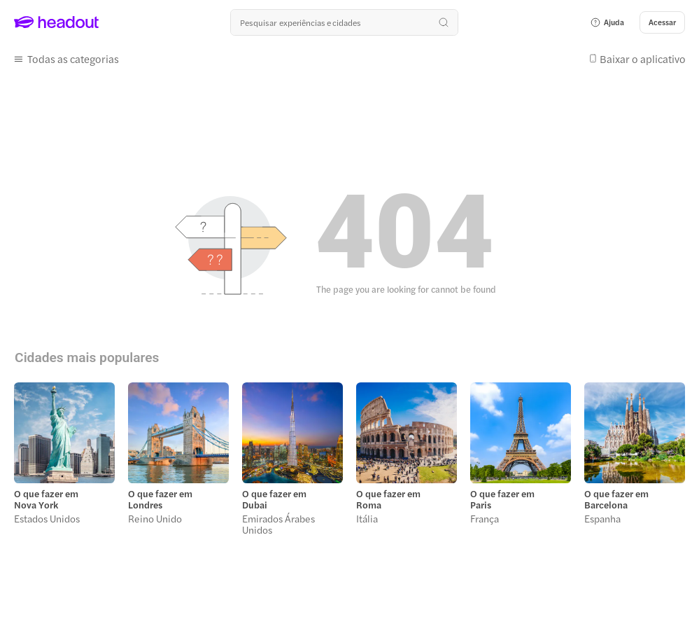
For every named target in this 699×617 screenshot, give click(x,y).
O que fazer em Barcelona (616, 499)
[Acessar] (662, 22)
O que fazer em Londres (160, 499)
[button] (607, 22)
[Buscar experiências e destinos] (344, 22)
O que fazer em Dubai (274, 499)
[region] (349, 462)
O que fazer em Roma (388, 499)
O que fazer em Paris (502, 499)
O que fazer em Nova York (46, 499)
